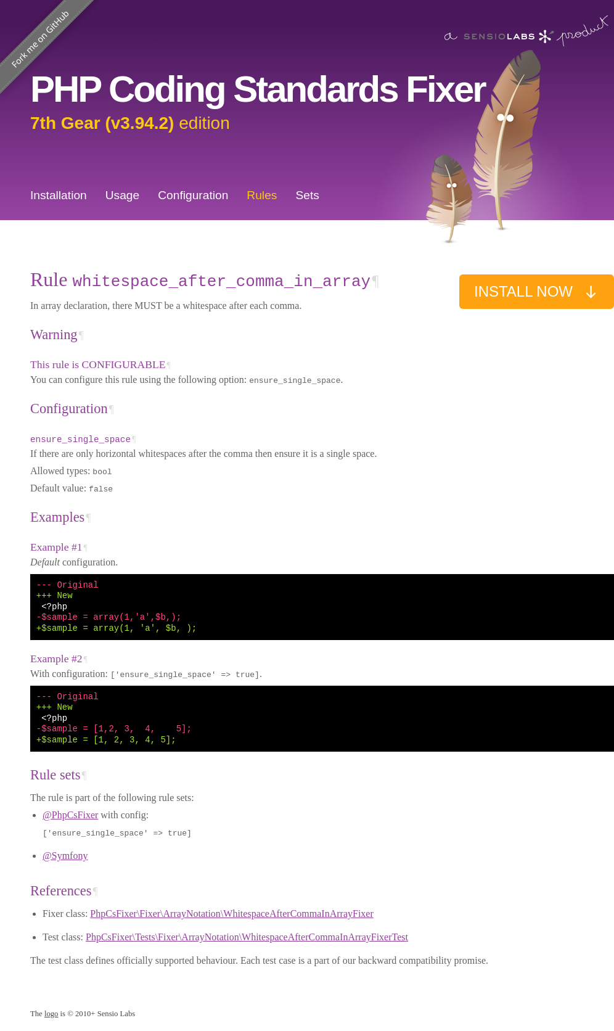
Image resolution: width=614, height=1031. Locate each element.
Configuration (193, 195)
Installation (58, 195)
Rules (262, 195)
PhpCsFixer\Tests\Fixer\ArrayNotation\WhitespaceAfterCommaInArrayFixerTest (247, 937)
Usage (122, 195)
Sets (307, 195)
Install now (536, 291)
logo (51, 1013)
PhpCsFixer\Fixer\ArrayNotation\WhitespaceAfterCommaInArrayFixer (231, 913)
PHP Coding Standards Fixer (257, 89)
